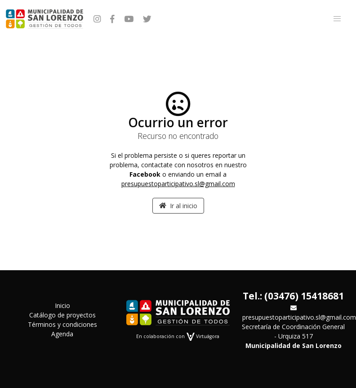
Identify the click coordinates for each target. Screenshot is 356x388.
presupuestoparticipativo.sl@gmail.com (178, 183)
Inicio (62, 305)
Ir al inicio (178, 205)
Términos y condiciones (62, 324)
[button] (337, 19)
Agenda (62, 334)
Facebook (144, 174)
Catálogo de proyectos (62, 315)
